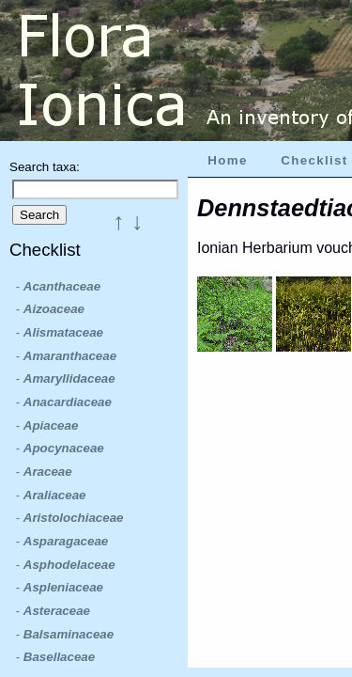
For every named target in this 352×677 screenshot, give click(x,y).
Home (227, 160)
